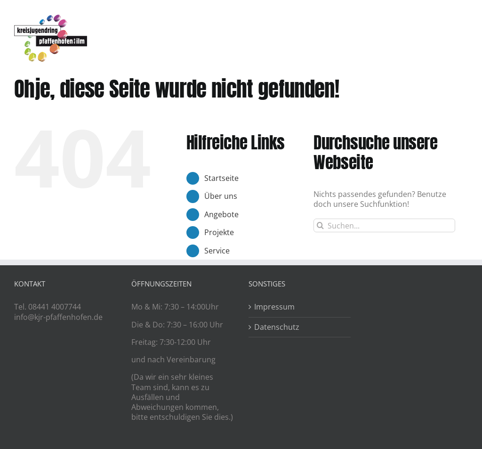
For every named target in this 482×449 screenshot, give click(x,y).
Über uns (220, 196)
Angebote (221, 214)
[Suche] (320, 225)
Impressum (274, 307)
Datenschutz (276, 327)
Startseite (221, 178)
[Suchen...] (384, 225)
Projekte (219, 232)
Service (217, 250)
